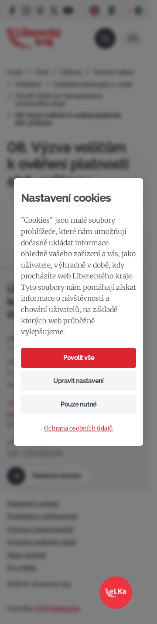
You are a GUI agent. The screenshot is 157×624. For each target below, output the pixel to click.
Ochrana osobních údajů (78, 428)
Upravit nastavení (78, 380)
